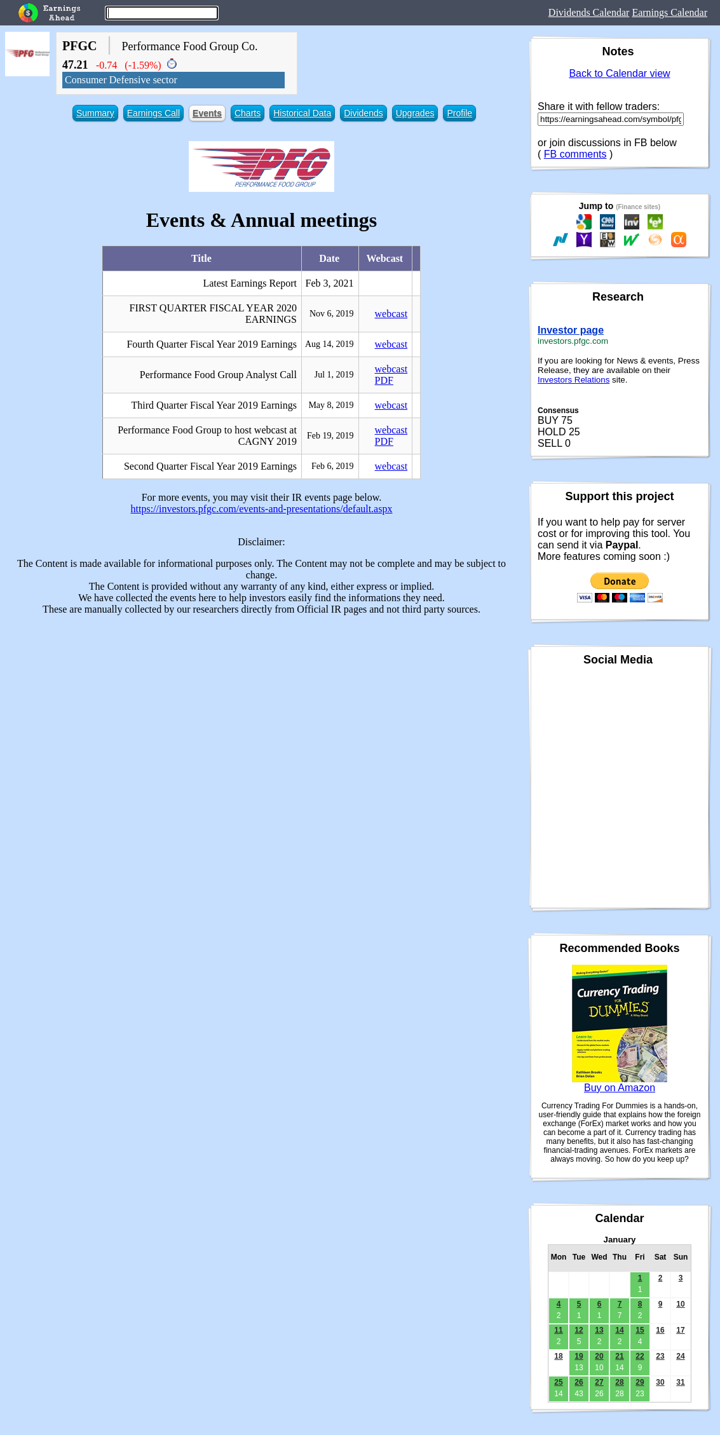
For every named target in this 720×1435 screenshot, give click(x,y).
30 (660, 1382)
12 (578, 1330)
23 (660, 1356)
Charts (247, 113)
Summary (95, 113)
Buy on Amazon (619, 1087)
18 (558, 1356)
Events (207, 113)
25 (558, 1382)
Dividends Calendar (589, 12)
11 (558, 1330)
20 (599, 1356)
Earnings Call (153, 113)
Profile (459, 113)
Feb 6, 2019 (332, 466)
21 (619, 1356)
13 (599, 1330)
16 (660, 1330)
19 (578, 1356)
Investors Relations (573, 379)
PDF (384, 380)
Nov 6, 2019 (331, 313)
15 (639, 1330)
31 (680, 1382)
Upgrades (415, 113)
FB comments (575, 154)
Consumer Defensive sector (121, 79)
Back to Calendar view (619, 73)
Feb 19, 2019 (330, 435)
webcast (391, 313)
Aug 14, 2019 (329, 344)
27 (599, 1382)
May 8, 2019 (330, 405)
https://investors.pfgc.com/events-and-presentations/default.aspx (262, 508)
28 (619, 1382)
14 (619, 1330)
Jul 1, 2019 (334, 374)
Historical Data (302, 113)
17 (680, 1330)
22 (639, 1356)
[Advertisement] (262, 714)
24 (680, 1356)
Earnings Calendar (669, 12)
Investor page (571, 330)
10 (680, 1304)
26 (578, 1382)
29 (639, 1382)
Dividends (363, 113)
